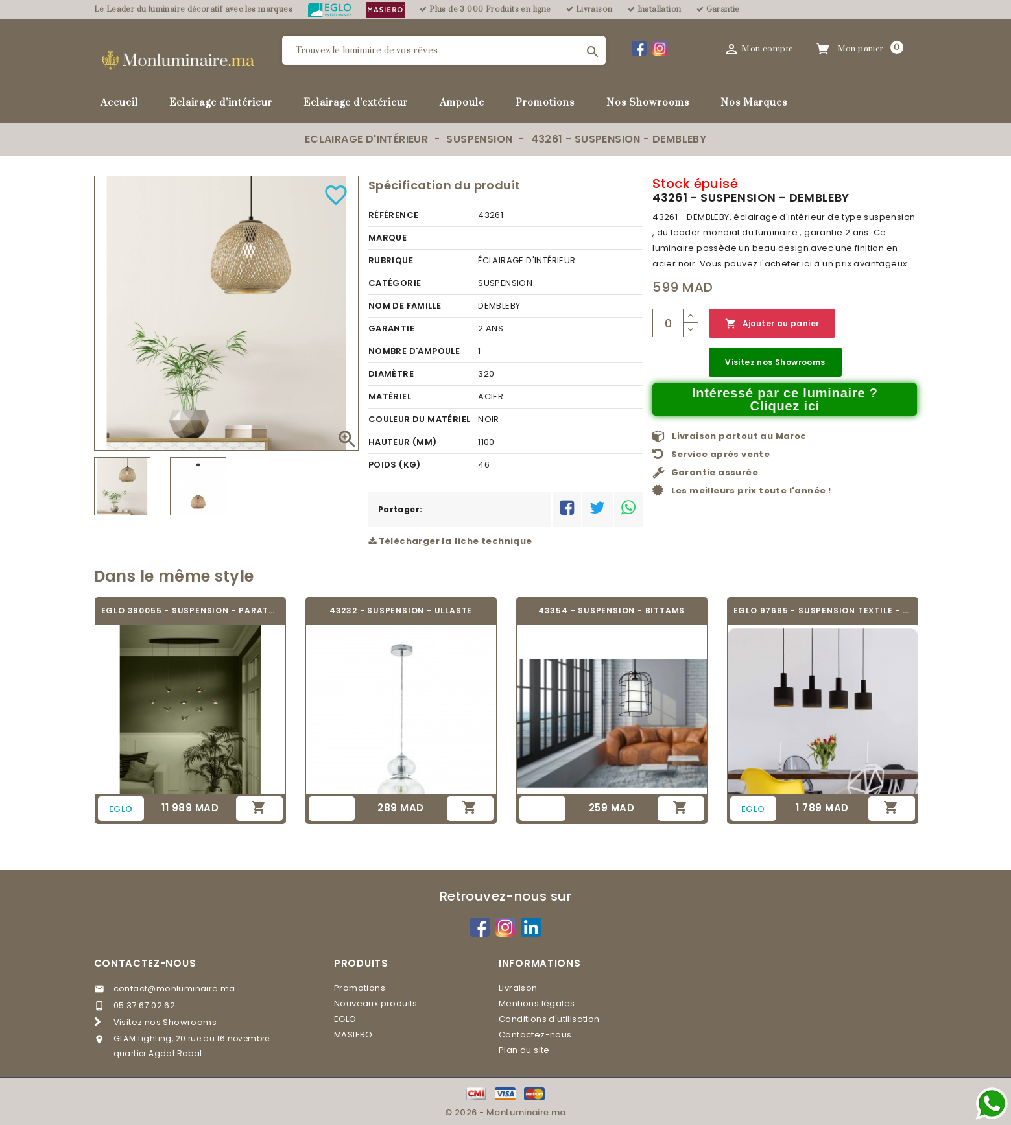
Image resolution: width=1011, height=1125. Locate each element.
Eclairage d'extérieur (355, 103)
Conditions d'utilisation (549, 1019)
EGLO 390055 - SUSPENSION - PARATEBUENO (190, 610)
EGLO (345, 1019)
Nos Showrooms (647, 103)
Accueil (119, 103)
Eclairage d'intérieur (220, 103)
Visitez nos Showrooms (775, 362)
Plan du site (524, 1050)
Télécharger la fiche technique (450, 541)
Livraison (518, 988)
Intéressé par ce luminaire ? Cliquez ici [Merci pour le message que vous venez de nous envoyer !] (785, 399)
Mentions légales (537, 1003)
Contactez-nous (145, 963)
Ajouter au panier (772, 324)
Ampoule (462, 103)
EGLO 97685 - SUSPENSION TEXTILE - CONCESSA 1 (822, 610)
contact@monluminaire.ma (174, 988)
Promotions (545, 103)
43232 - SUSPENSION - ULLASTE (400, 610)
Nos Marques (753, 103)
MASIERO (353, 1034)
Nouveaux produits (376, 1003)
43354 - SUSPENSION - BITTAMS (611, 610)
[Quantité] (668, 323)
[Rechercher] (444, 50)
